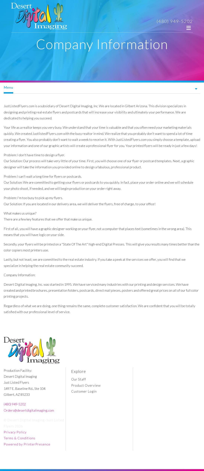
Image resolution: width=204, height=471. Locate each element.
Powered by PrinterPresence (27, 444)
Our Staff (78, 379)
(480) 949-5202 (175, 21)
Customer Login (84, 391)
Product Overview (86, 385)
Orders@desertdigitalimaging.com (29, 410)
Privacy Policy (15, 432)
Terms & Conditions (19, 438)
